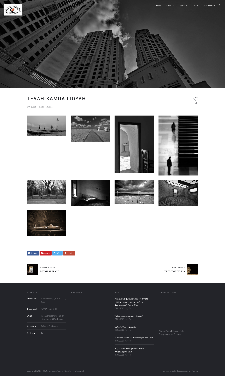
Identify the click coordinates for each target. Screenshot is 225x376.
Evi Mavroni (193, 371)
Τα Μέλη (182, 5)
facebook (32, 253)
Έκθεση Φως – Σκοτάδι (125, 326)
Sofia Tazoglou (178, 371)
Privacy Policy (165, 331)
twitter (57, 253)
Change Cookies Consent (170, 334)
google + (69, 253)
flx (42, 107)
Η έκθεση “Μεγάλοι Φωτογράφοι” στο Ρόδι (134, 337)
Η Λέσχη (170, 5)
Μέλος (50, 107)
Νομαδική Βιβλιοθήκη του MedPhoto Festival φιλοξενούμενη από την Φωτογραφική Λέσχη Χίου (131, 302)
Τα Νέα (194, 5)
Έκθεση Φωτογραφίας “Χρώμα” (129, 316)
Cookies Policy (178, 331)
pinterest (45, 253)
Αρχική (157, 5)
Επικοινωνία (208, 5)
